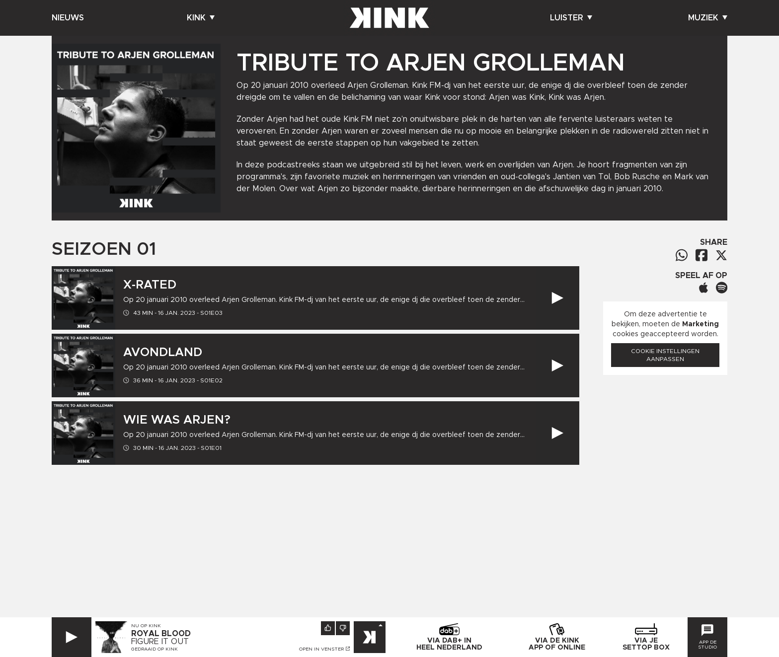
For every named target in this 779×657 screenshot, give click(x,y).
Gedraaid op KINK (154, 649)
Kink (201, 18)
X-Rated (149, 285)
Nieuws (68, 18)
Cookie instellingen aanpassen (665, 355)
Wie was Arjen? (177, 420)
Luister (571, 18)
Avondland (162, 353)
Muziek (707, 18)
